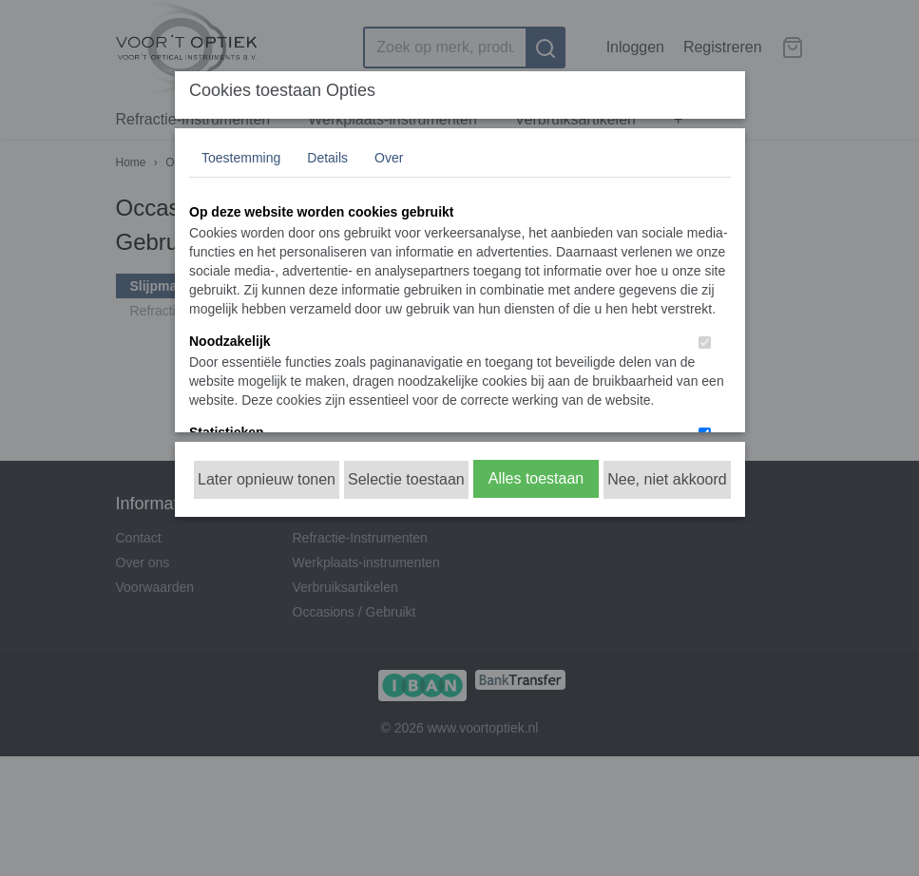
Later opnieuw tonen (266, 479)
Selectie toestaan (406, 479)
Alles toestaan (536, 478)
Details (327, 157)
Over (388, 157)
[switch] (705, 342)
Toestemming (240, 157)
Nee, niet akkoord (666, 479)
